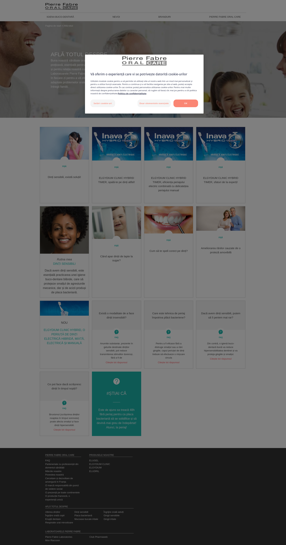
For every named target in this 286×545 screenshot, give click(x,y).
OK (185, 103)
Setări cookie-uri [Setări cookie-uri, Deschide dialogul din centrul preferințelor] (103, 103)
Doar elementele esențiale (154, 103)
